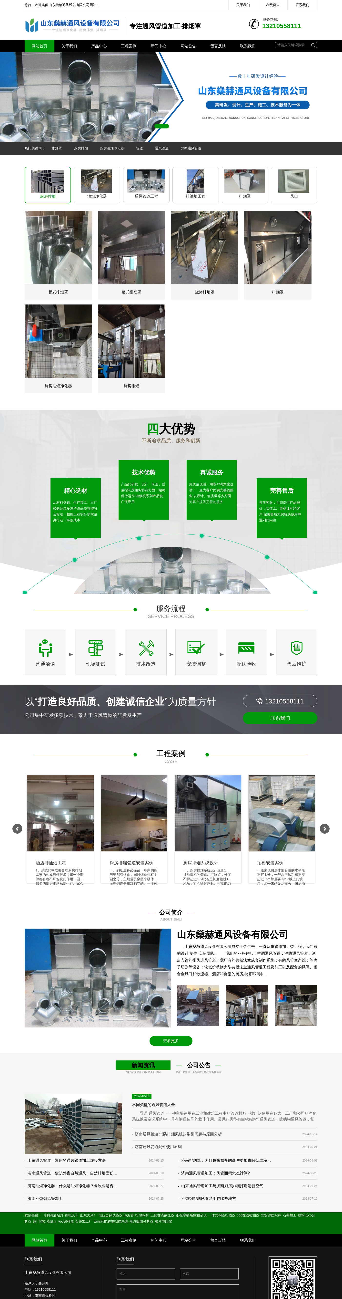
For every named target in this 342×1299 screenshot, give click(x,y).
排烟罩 (57, 148)
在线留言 (273, 5)
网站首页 (39, 46)
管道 (139, 148)
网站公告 (188, 46)
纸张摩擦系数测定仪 (191, 1215)
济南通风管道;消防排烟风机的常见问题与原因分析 (177, 1134)
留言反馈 (218, 46)
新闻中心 (158, 46)
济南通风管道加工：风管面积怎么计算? (214, 1173)
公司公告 (198, 1065)
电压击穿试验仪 (110, 1215)
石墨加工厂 (84, 1221)
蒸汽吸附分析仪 (141, 1221)
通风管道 (162, 148)
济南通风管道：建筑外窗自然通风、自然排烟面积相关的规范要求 (71, 1173)
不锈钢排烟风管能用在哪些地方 (207, 1198)
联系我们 (302, 5)
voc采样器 (66, 1221)
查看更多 (171, 1041)
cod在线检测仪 (248, 1215)
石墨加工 (289, 1215)
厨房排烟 (81, 148)
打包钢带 (142, 1215)
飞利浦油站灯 (53, 1215)
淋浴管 (129, 1215)
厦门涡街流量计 (45, 1221)
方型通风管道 (191, 148)
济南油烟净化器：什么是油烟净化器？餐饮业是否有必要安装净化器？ (71, 1186)
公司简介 (171, 912)
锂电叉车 (72, 1215)
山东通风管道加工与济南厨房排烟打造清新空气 (220, 1186)
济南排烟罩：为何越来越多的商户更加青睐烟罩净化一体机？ (224, 1160)
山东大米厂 (89, 1215)
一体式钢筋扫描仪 (221, 1215)
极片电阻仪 (163, 1221)
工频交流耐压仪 (162, 1215)
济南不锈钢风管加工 (44, 1198)
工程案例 (129, 46)
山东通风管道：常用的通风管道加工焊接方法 (65, 1160)
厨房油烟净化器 (112, 148)
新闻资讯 (143, 1065)
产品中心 (99, 46)
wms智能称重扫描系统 (111, 1221)
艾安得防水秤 (271, 1215)
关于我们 (243, 5)
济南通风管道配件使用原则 (157, 1147)
